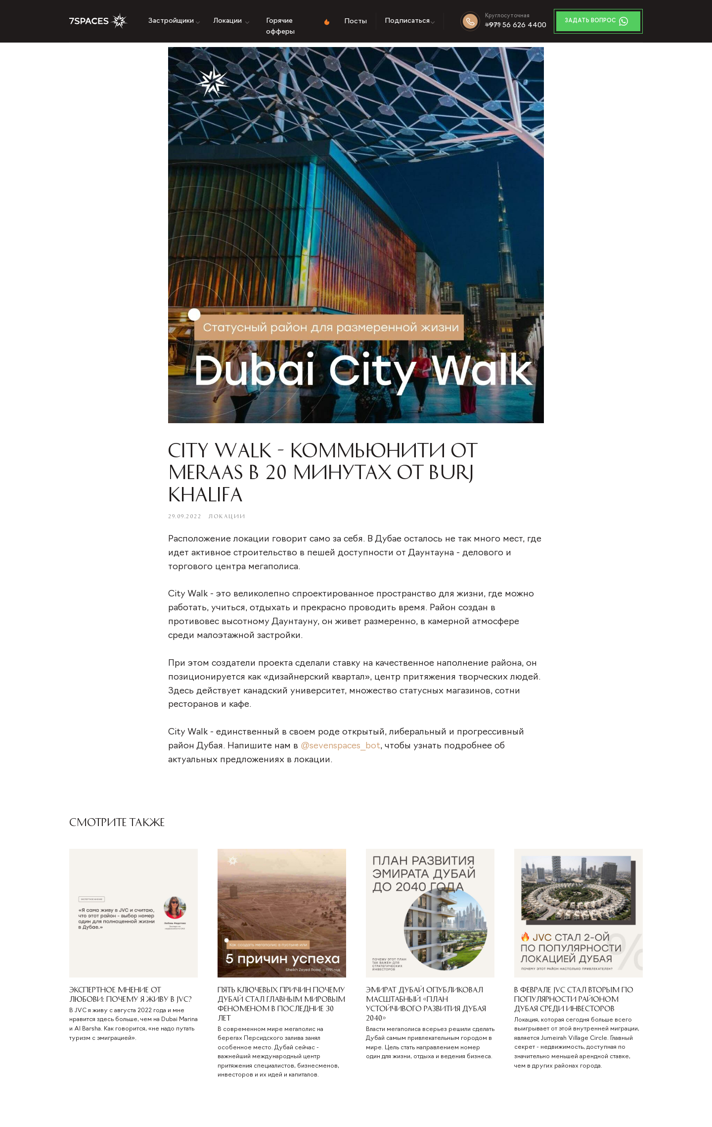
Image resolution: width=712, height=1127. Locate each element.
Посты (355, 21)
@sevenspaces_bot (340, 746)
